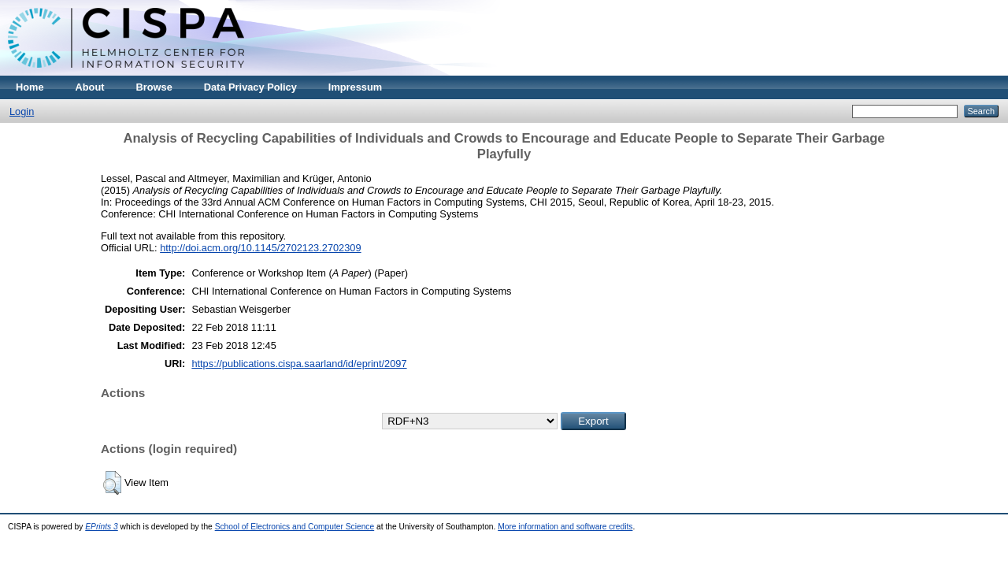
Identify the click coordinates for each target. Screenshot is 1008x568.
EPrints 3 (101, 526)
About (90, 87)
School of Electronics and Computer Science (295, 526)
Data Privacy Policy (250, 87)
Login (21, 111)
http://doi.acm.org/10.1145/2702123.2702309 (260, 248)
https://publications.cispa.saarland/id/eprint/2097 (298, 363)
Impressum (355, 87)
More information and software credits (565, 526)
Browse (154, 87)
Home (30, 87)
